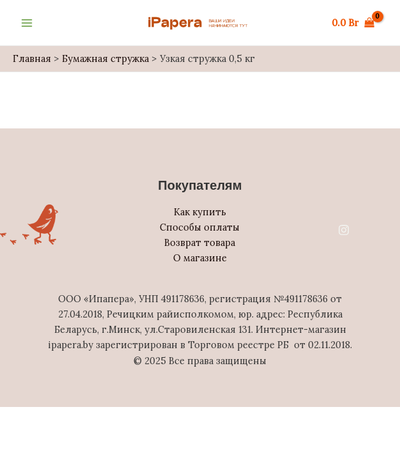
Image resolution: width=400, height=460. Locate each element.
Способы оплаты (200, 227)
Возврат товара (199, 242)
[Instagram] (344, 230)
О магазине (200, 258)
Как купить (200, 212)
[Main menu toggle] (27, 22)
